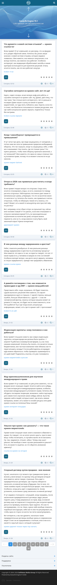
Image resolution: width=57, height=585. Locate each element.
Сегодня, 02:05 (9, 174)
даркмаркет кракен (11, 225)
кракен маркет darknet (13, 162)
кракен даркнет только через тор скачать (20, 526)
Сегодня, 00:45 (9, 276)
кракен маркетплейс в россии (16, 357)
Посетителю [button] (28, 566)
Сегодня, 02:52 (9, 84)
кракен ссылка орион (12, 264)
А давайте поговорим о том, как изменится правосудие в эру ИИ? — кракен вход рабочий (26, 284)
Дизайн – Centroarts (11, 580)
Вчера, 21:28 (8, 538)
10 (28, 548)
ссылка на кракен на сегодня (15, 451)
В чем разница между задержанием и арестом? (27, 244)
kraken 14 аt (8, 72)
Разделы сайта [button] (28, 556)
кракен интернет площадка (15, 407)
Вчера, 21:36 (8, 369)
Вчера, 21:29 (8, 463)
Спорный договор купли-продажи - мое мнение (27, 470)
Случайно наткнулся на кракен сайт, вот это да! (27, 90)
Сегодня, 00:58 (9, 237)
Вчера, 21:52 (8, 323)
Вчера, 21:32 (8, 418)
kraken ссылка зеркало (13, 116)
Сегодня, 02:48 (9, 128)
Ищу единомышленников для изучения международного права (23, 377)
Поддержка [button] (28, 561)
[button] (28, 9)
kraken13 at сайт (10, 311)
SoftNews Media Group (26, 572)
